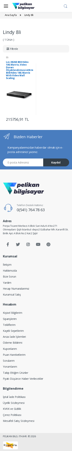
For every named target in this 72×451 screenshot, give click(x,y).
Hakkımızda (10, 270)
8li (7, 57)
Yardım (7, 282)
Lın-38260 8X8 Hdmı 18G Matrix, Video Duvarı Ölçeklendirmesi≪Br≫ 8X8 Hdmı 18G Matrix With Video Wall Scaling (19, 70)
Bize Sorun (9, 276)
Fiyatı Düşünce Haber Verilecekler (23, 378)
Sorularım (9, 360)
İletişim (7, 264)
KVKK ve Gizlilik (12, 409)
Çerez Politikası (12, 415)
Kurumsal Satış (12, 294)
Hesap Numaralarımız (16, 288)
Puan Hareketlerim (14, 355)
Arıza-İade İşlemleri (14, 336)
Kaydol (55, 162)
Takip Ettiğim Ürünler (15, 373)
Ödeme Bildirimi (12, 342)
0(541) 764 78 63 (31, 209)
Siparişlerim (10, 319)
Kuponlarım (10, 349)
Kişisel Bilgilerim (12, 313)
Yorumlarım (10, 366)
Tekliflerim (9, 325)
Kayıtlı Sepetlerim (13, 331)
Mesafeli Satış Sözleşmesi (18, 421)
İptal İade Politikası (14, 397)
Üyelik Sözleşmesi (14, 403)
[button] (65, 5)
